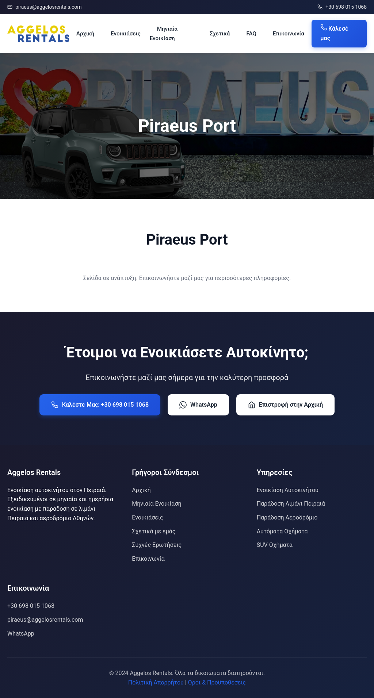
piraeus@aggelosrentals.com (44, 7)
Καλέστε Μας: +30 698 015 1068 (100, 405)
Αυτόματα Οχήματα (282, 531)
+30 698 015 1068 (342, 7)
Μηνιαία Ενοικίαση (164, 34)
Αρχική (85, 33)
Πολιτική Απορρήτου (156, 682)
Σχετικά (220, 33)
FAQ (251, 33)
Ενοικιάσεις (126, 33)
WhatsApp (198, 405)
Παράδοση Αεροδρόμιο (287, 517)
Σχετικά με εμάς (153, 531)
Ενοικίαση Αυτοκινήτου (287, 490)
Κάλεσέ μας (334, 33)
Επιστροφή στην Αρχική (285, 405)
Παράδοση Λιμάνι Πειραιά (291, 503)
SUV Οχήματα (275, 544)
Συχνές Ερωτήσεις (157, 544)
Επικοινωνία (288, 33)
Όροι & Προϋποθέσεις (217, 682)
